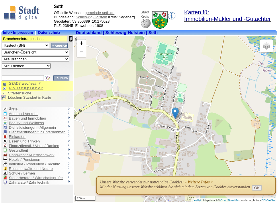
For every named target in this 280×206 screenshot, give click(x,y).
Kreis (145, 16)
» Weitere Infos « (199, 182)
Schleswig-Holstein (91, 17)
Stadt (145, 12)
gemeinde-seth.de (99, 13)
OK (257, 188)
